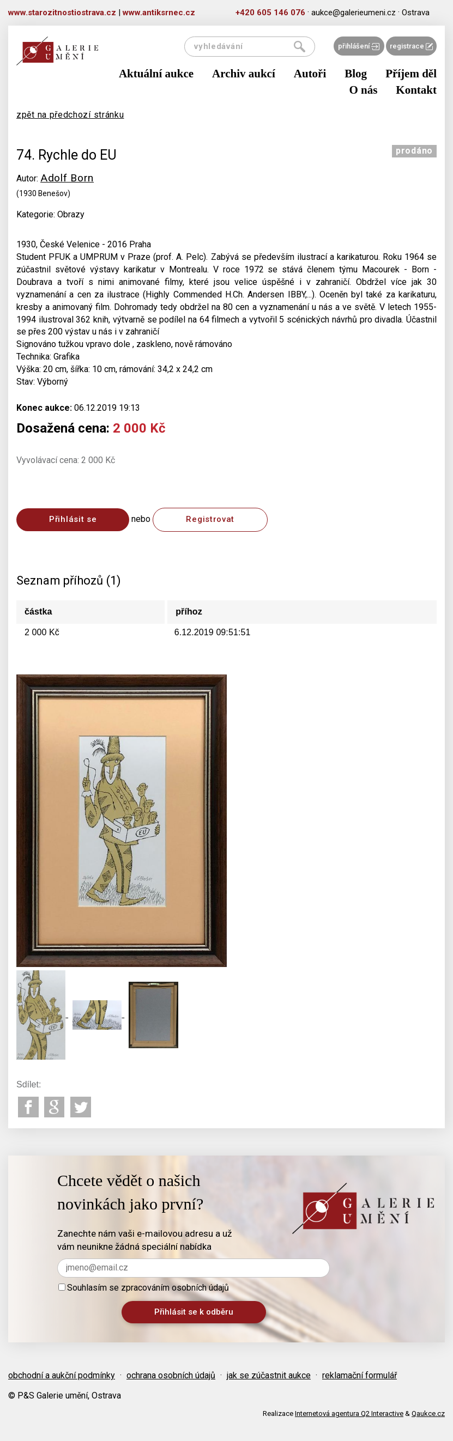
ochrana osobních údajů (170, 1375)
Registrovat (210, 519)
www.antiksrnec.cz (159, 12)
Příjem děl (411, 73)
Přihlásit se (72, 519)
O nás (363, 89)
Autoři (310, 73)
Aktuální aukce (156, 73)
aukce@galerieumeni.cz (353, 12)
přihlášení (358, 46)
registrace (411, 46)
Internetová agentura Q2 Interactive (349, 1413)
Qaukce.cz (428, 1413)
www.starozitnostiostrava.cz (62, 12)
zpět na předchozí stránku (70, 115)
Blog (356, 73)
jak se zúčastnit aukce (269, 1375)
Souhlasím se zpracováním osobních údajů (143, 1287)
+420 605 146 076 (270, 12)
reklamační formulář (359, 1375)
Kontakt (416, 89)
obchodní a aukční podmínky (61, 1375)
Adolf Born (67, 178)
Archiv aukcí (243, 73)
